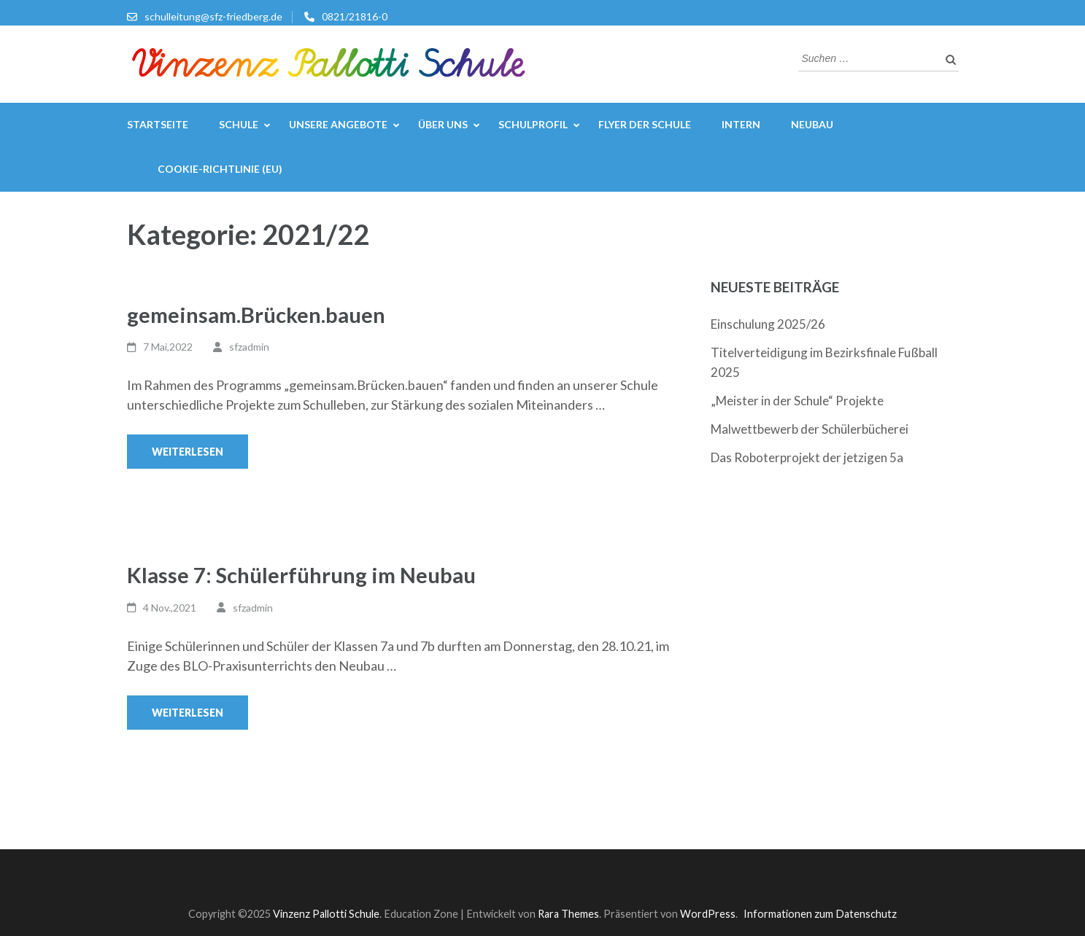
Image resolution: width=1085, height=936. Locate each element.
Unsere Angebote (338, 124)
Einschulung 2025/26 (768, 324)
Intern (741, 124)
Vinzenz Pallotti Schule (326, 914)
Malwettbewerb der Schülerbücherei (809, 429)
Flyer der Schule (644, 124)
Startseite (157, 124)
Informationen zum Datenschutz (820, 914)
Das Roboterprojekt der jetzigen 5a (807, 457)
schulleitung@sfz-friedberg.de (213, 16)
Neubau (812, 124)
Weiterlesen (187, 451)
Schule (238, 124)
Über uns (443, 124)
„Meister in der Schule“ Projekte (797, 400)
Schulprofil (533, 124)
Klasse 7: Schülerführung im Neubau (301, 575)
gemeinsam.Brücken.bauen (256, 314)
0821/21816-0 (354, 16)
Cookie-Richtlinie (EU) (220, 169)
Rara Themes (568, 914)
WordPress (707, 914)
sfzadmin (249, 346)
